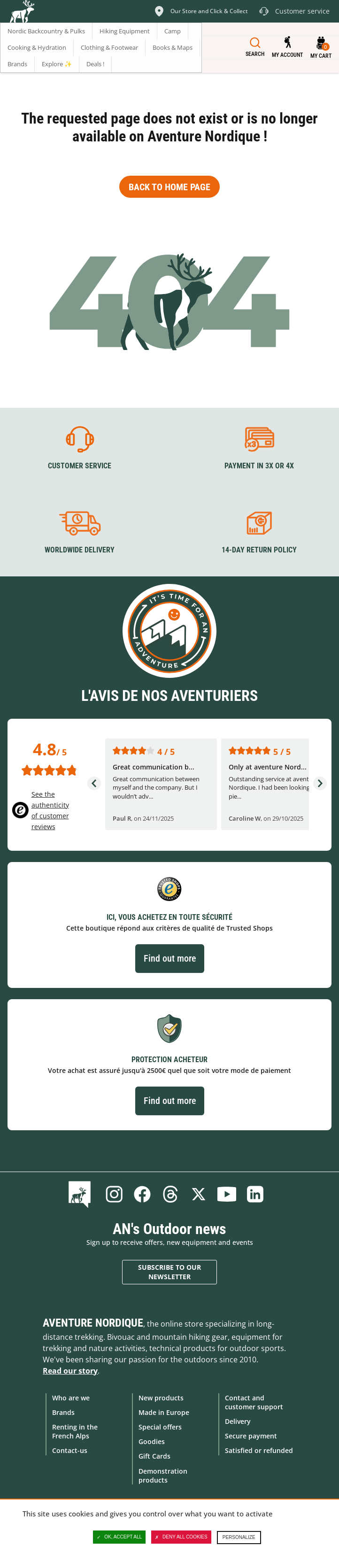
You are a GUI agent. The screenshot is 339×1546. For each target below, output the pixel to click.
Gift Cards (154, 1456)
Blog (81, 1194)
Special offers (160, 1426)
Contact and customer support (254, 1402)
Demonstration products (163, 1475)
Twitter (198, 1194)
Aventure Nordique (93, 1322)
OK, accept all (119, 1537)
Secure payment (251, 1435)
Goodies (152, 1441)
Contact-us (69, 1450)
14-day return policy (259, 549)
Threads (170, 1194)
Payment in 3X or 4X (259, 465)
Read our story (70, 1371)
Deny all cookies (181, 1537)
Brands (63, 1412)
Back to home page (169, 187)
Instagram (114, 1194)
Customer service (79, 465)
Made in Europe (164, 1412)
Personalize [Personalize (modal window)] (239, 1537)
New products (161, 1397)
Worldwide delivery (80, 549)
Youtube (226, 1194)
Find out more (170, 958)
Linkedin (255, 1194)
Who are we (71, 1397)
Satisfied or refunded (259, 1450)
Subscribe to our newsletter (169, 1272)
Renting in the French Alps (75, 1431)
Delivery (238, 1421)
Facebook (142, 1194)
